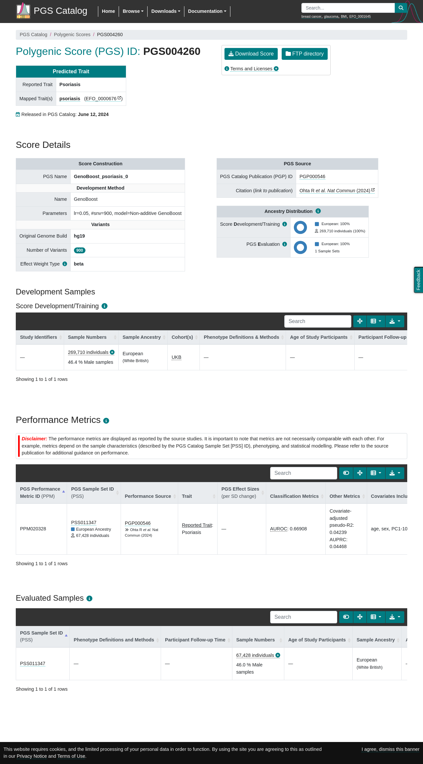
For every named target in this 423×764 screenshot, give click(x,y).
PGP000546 (312, 176)
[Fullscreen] (360, 321)
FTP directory (305, 54)
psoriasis (69, 98)
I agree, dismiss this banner (390, 749)
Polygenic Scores (72, 34)
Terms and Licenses (251, 68)
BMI (344, 16)
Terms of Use (71, 756)
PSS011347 (83, 522)
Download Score (251, 54)
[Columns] (376, 321)
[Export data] (395, 321)
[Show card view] (346, 473)
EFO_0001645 (360, 16)
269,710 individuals (88, 352)
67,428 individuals (255, 655)
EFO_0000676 (101, 98)
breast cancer (311, 16)
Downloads (163, 11)
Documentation (205, 11)
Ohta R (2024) (334, 190)
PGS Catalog (33, 34)
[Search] (317, 321)
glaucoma (331, 16)
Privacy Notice (32, 756)
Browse (131, 11)
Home (108, 11)
